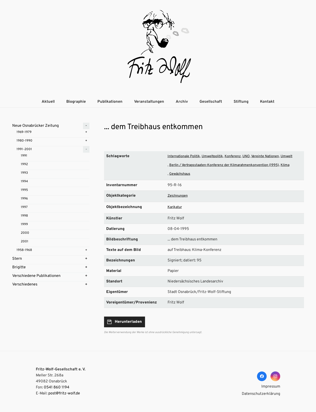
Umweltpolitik (212, 156)
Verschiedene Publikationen (36, 275)
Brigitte (19, 267)
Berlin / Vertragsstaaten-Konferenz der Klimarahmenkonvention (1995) (224, 165)
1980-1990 (24, 141)
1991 (24, 156)
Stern (17, 258)
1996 (24, 199)
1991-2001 (24, 149)
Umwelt (286, 156)
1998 (24, 216)
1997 (24, 207)
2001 (24, 242)
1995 (24, 190)
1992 (24, 164)
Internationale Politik (184, 156)
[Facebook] (262, 376)
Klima (285, 165)
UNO (246, 156)
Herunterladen (128, 321)
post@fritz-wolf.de (64, 393)
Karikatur (175, 207)
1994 (24, 182)
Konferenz (233, 156)
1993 (24, 173)
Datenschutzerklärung (261, 393)
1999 (24, 224)
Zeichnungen (178, 196)
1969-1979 (24, 132)
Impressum (270, 386)
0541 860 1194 (56, 387)
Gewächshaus (179, 174)
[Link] (158, 48)
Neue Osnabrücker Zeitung (35, 125)
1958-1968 (24, 250)
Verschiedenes (24, 284)
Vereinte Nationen (265, 156)
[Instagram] (275, 376)
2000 (25, 233)
